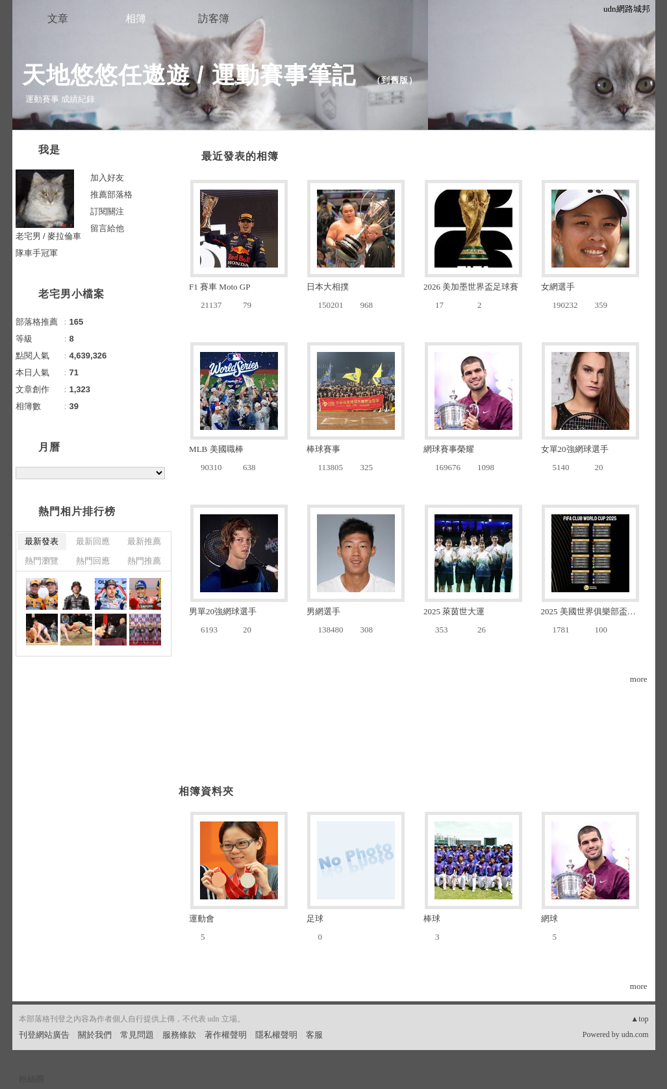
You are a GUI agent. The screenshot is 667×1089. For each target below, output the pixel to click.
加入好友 (107, 177)
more (639, 679)
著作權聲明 (226, 1035)
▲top (639, 1018)
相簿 (135, 18)
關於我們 (95, 1035)
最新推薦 (144, 541)
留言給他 (107, 228)
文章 (57, 18)
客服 (314, 1035)
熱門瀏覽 (41, 561)
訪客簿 (213, 18)
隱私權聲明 (276, 1035)
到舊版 (395, 80)
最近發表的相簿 (240, 156)
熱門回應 (93, 561)
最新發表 (41, 541)
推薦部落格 (111, 194)
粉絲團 (31, 1079)
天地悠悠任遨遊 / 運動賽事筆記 (192, 75)
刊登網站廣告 (44, 1035)
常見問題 (137, 1035)
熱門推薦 (144, 561)
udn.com (635, 1034)
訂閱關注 (107, 211)
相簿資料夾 (206, 791)
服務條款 (179, 1035)
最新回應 (93, 541)
